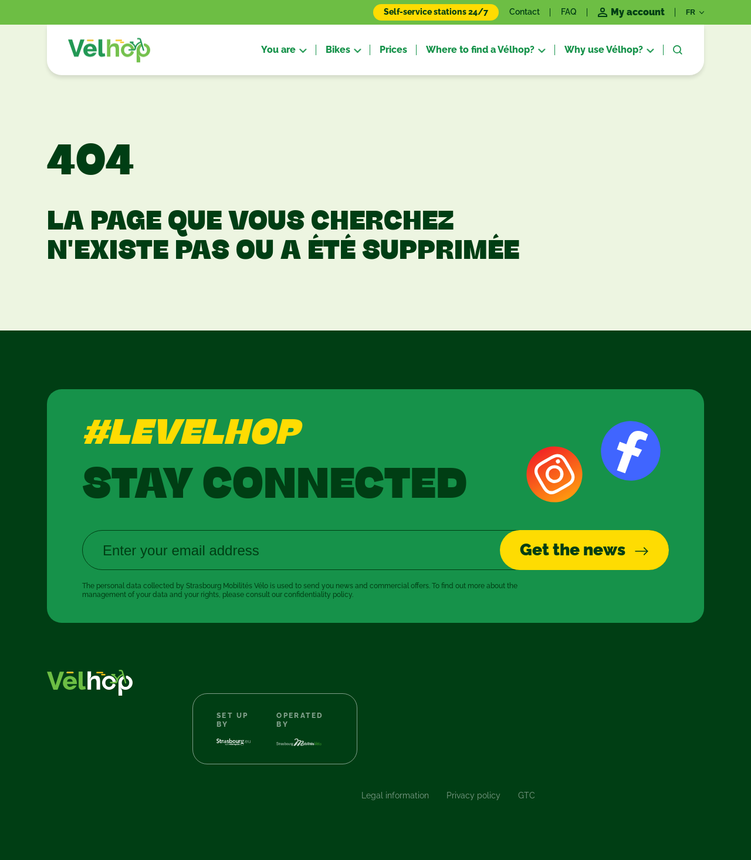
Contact (524, 11)
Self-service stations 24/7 (436, 11)
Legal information (395, 795)
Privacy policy (473, 795)
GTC (526, 795)
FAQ (569, 11)
